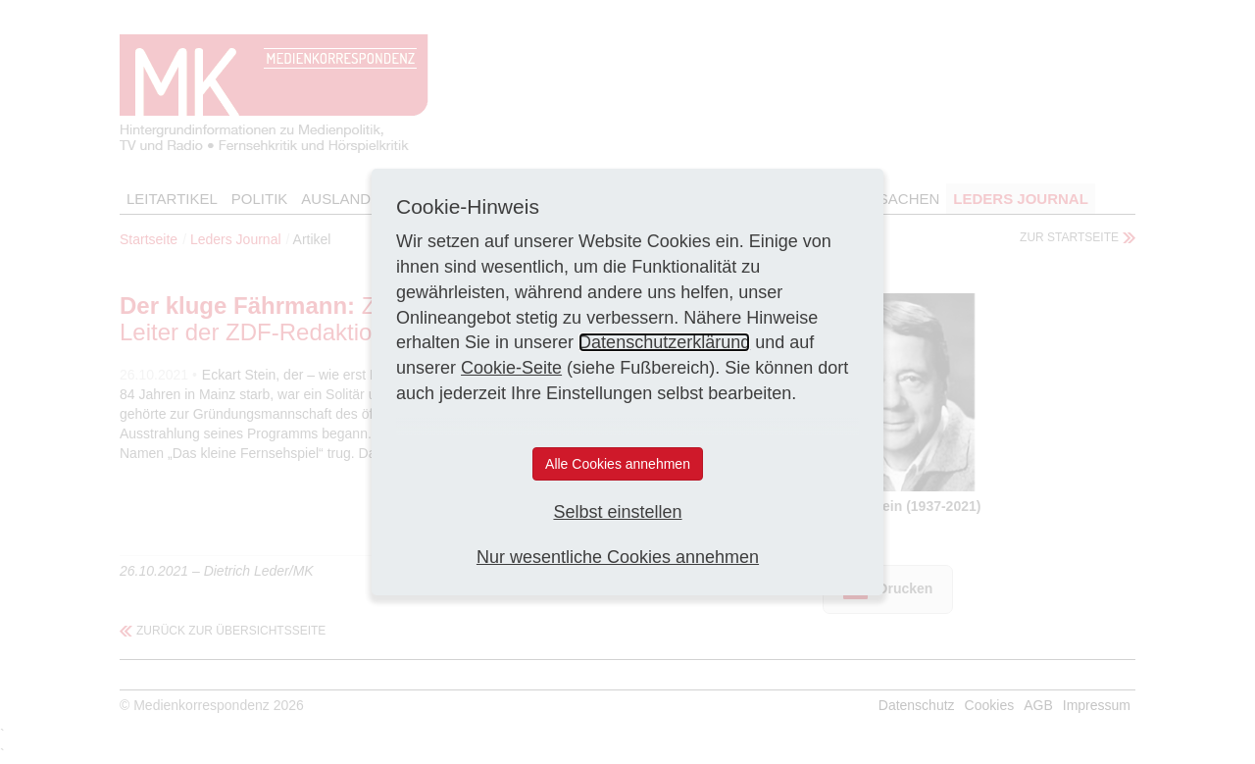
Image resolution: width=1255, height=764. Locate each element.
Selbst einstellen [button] (617, 512)
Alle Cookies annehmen (617, 464)
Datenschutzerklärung (664, 342)
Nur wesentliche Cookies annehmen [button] (618, 557)
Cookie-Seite (511, 368)
